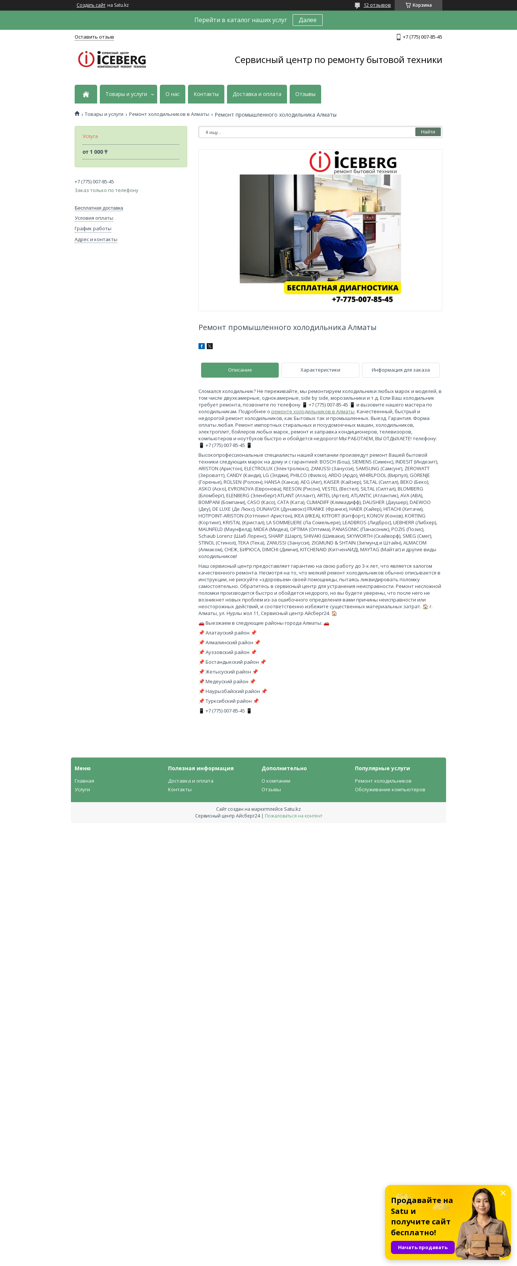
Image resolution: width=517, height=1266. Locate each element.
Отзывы (305, 94)
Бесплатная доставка (99, 208)
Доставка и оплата (257, 94)
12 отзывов (377, 5)
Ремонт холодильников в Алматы (169, 114)
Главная (84, 780)
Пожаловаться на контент (293, 816)
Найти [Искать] (428, 132)
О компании (276, 780)
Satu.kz (292, 809)
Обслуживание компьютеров (390, 789)
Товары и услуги (126, 94)
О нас (172, 94)
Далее (308, 20)
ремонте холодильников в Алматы (313, 411)
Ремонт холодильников (383, 780)
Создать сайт (91, 5)
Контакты (206, 94)
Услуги (82, 789)
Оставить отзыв (94, 36)
